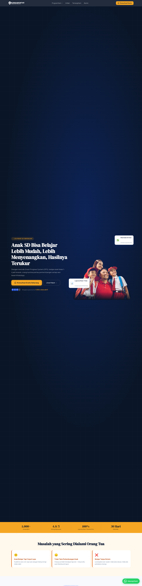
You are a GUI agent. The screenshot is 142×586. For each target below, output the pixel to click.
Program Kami (57, 3)
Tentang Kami (76, 3)
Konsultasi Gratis (125, 3)
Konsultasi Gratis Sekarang (26, 283)
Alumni (86, 3)
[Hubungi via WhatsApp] (131, 581)
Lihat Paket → (51, 283)
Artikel (67, 3)
